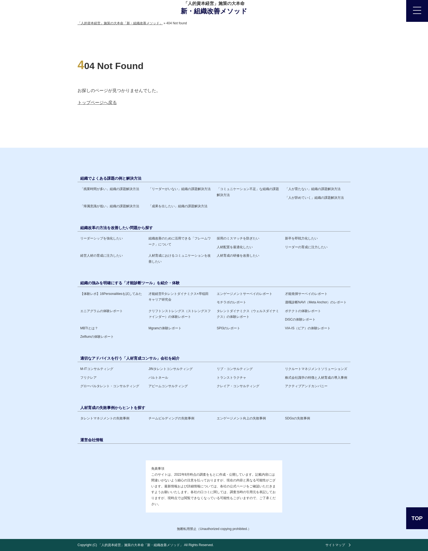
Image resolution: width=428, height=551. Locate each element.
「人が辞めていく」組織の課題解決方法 (314, 198)
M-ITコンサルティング (96, 369)
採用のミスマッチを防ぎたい (238, 238)
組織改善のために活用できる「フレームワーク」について (179, 241)
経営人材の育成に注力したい (101, 255)
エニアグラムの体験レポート (101, 311)
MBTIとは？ (89, 328)
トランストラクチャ (231, 378)
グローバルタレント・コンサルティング (109, 386)
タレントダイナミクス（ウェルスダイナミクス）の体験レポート (248, 314)
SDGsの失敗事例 (297, 418)
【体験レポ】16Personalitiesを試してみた (111, 294)
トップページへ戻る (97, 102)
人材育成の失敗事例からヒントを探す (112, 407)
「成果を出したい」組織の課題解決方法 (177, 206)
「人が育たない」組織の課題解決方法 (313, 189)
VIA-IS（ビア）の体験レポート (308, 328)
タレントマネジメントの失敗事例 (104, 418)
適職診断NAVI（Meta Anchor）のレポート (316, 302)
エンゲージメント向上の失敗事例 (241, 418)
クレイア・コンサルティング (238, 386)
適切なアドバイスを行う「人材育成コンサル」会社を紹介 (130, 358)
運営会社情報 (91, 440)
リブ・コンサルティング (235, 369)
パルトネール (158, 378)
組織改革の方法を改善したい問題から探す (116, 228)
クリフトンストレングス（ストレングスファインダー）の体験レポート (179, 314)
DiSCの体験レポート (300, 319)
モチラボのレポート (231, 302)
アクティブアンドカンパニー (306, 386)
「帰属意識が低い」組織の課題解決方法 (109, 206)
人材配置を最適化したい (235, 247)
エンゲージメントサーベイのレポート (244, 294)
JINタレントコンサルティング (170, 369)
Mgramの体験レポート (165, 328)
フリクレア (88, 378)
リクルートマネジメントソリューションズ (316, 369)
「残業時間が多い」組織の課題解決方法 (109, 189)
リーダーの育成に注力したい (306, 247)
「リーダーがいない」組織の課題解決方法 (179, 189)
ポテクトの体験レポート (303, 311)
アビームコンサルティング (168, 386)
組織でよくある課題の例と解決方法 (110, 178)
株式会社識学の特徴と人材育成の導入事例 (316, 378)
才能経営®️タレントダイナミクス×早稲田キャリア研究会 (178, 297)
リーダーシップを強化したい (101, 238)
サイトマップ (335, 545)
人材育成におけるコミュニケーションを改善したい (179, 258)
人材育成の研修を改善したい (238, 255)
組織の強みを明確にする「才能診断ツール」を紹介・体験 (130, 283)
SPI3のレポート (228, 328)
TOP (417, 518)
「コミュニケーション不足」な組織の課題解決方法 (248, 192)
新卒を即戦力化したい (301, 238)
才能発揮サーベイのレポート (306, 294)
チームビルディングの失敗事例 (171, 418)
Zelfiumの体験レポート (97, 337)
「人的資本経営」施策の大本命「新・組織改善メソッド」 (140, 545)
